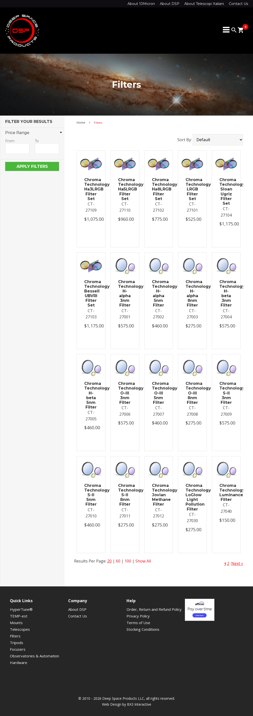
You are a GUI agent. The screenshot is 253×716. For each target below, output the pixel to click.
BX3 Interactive (139, 704)
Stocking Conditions (142, 629)
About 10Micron (141, 3)
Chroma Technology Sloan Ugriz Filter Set (226, 191)
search (234, 30)
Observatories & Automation (34, 655)
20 (109, 561)
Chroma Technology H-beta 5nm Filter (91, 395)
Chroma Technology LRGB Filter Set (192, 189)
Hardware (18, 662)
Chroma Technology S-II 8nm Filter (125, 495)
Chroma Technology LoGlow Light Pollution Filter (192, 497)
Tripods (16, 642)
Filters (15, 635)
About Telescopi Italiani (204, 3)
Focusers (17, 649)
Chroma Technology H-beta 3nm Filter (226, 293)
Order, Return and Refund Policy (154, 609)
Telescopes (20, 629)
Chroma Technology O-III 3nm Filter (125, 393)
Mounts (16, 622)
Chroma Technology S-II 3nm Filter (226, 393)
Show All (143, 561)
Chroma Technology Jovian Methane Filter (159, 495)
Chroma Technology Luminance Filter (226, 492)
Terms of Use (138, 622)
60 (118, 561)
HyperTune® (21, 609)
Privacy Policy (138, 616)
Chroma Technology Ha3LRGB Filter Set (91, 189)
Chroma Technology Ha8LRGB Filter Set (159, 189)
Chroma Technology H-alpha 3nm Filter (125, 293)
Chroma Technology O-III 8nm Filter (192, 393)
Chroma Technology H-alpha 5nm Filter (159, 293)
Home (81, 122)
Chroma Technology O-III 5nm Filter (159, 393)
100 (128, 561)
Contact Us (238, 3)
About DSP (169, 3)
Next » (237, 563)
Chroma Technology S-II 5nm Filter (91, 495)
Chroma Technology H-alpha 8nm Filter (192, 293)
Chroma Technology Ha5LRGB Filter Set (125, 189)
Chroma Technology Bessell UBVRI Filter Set (91, 293)
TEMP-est (18, 616)
